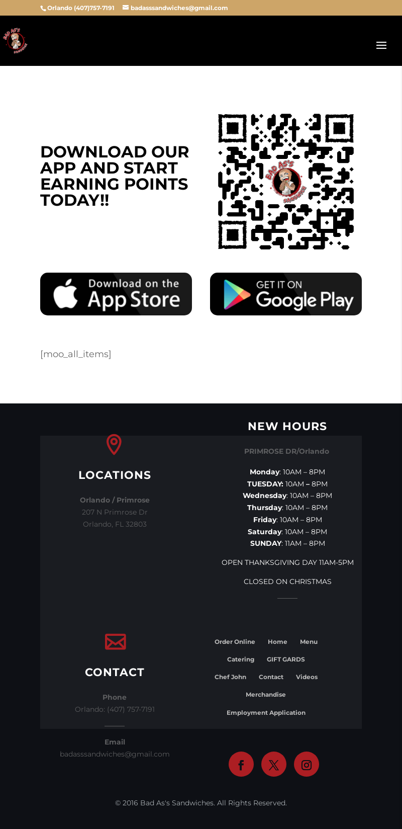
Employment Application (266, 712)
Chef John (230, 677)
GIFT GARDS (286, 659)
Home (277, 641)
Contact (271, 677)
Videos (307, 677)
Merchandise (266, 694)
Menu (309, 641)
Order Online (235, 641)
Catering (240, 659)
